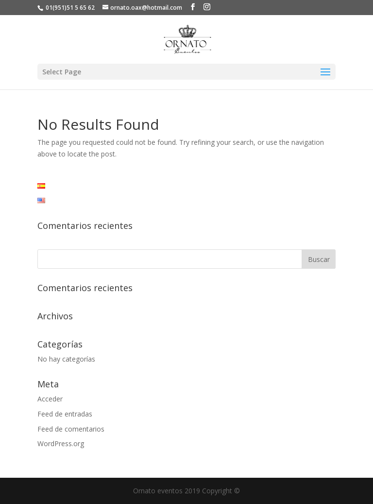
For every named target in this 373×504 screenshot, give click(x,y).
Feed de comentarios (70, 429)
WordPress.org (60, 443)
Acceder (50, 398)
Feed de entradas (64, 413)
